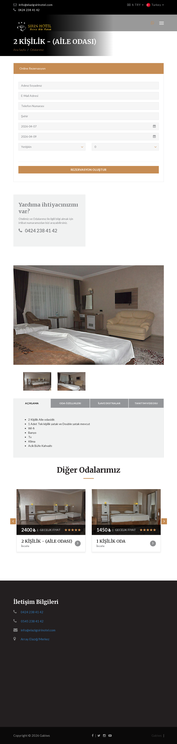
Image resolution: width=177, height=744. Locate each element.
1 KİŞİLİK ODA (123, 543)
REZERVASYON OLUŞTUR (88, 169)
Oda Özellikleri (70, 403)
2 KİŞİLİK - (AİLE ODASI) (48, 543)
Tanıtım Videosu (146, 403)
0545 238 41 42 (32, 621)
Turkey (155, 4)
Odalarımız (37, 49)
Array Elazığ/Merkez (35, 639)
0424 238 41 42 (29, 10)
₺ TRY (134, 4)
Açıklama (32, 403)
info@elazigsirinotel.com (35, 4)
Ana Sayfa (19, 49)
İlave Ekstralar (109, 403)
